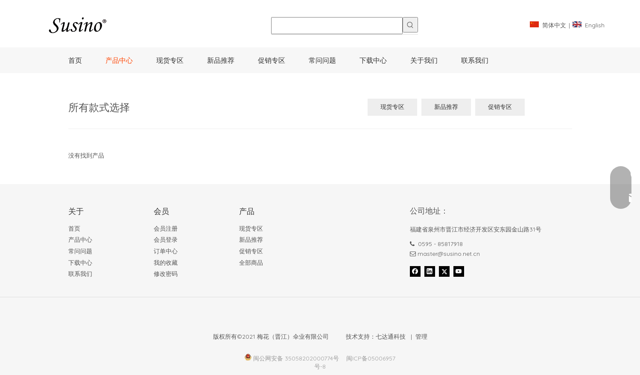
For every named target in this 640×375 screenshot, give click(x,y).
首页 (74, 228)
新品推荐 (446, 107)
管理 (421, 336)
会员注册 (166, 228)
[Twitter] (444, 271)
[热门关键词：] (410, 24)
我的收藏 (166, 263)
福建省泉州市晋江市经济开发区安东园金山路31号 (475, 229)
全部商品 (251, 263)
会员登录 (166, 239)
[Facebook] (415, 271)
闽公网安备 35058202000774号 (296, 358)
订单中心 (166, 251)
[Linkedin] (429, 271)
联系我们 (80, 274)
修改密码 (166, 274)
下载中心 (80, 263)
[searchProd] (337, 25)
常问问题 (80, 251)
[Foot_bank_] (198, 318)
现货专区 (392, 107)
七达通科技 (391, 336)
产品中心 (80, 239)
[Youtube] (458, 271)
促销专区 (500, 107)
